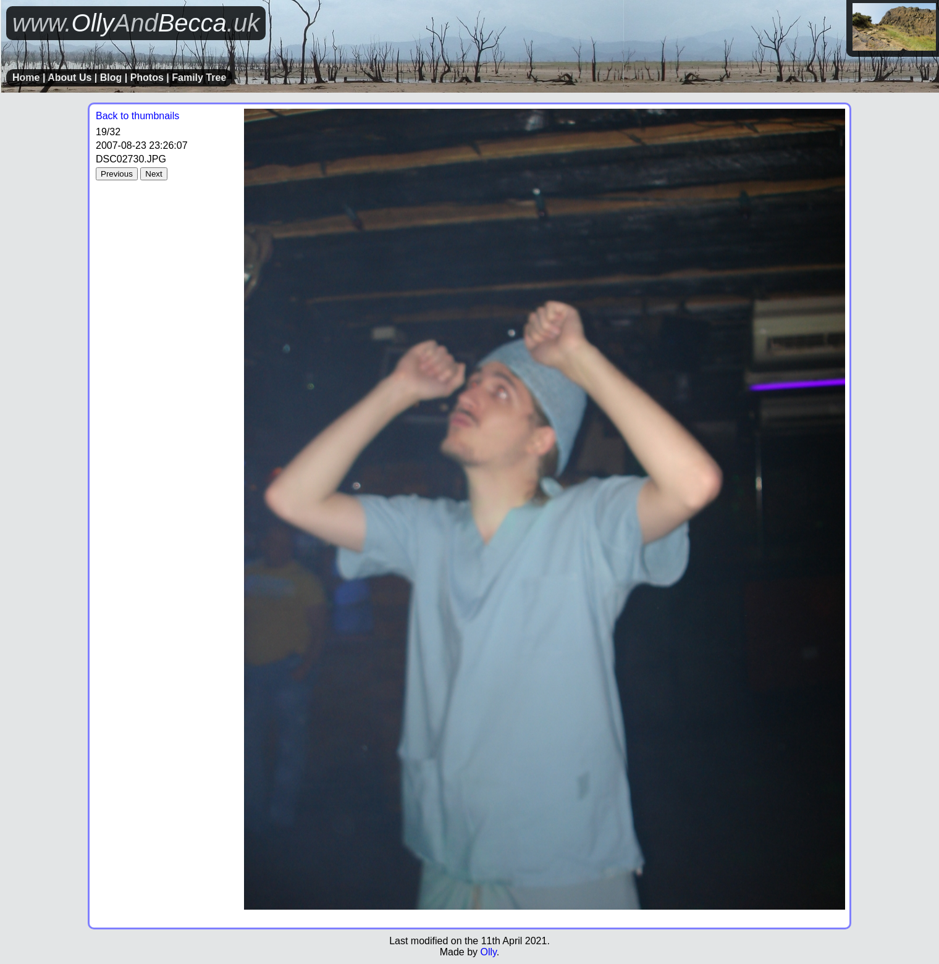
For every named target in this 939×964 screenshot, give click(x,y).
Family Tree (199, 77)
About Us (69, 77)
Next (153, 173)
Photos (147, 77)
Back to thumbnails (137, 116)
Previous (117, 173)
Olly (488, 952)
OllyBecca (135, 22)
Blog (111, 77)
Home (26, 77)
